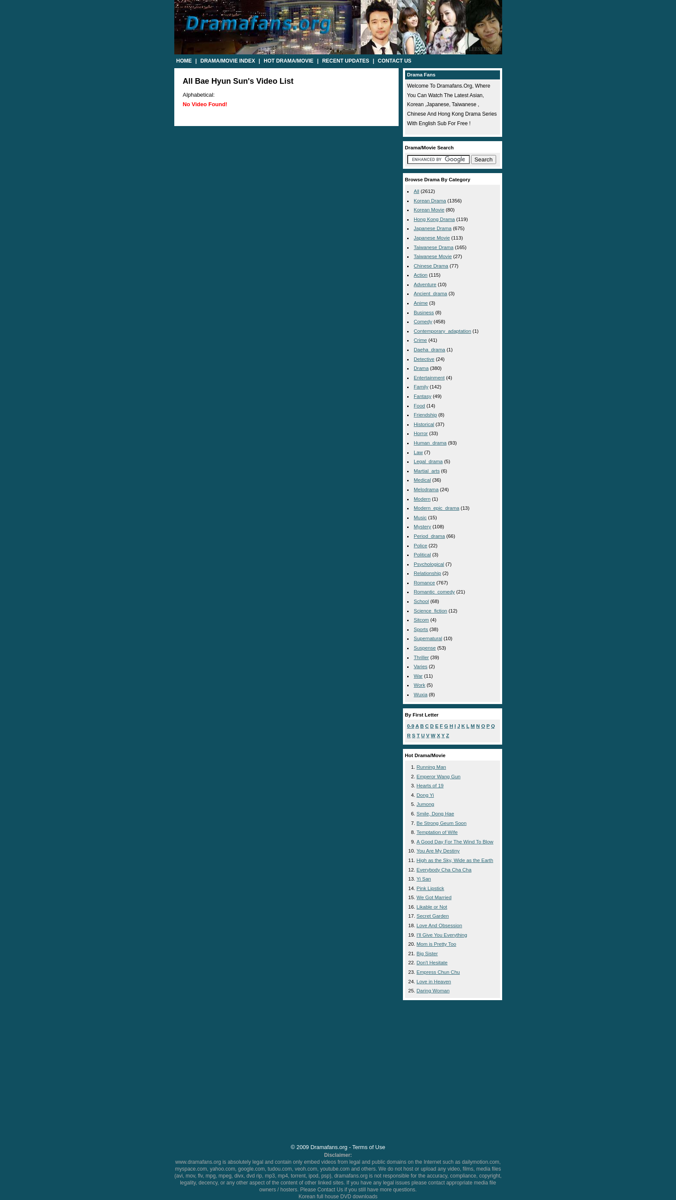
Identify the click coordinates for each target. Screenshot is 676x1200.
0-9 (411, 726)
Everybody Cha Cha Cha (444, 869)
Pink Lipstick (430, 888)
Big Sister (427, 953)
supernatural (428, 638)
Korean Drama (430, 200)
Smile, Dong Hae (435, 813)
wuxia (421, 694)
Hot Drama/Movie (288, 61)
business (424, 312)
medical (422, 480)
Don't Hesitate (432, 962)
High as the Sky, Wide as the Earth (455, 860)
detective (424, 359)
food (419, 405)
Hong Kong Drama (434, 219)
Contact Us (395, 61)
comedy (423, 321)
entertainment (429, 377)
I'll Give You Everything (442, 935)
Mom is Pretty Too (436, 944)
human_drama (430, 442)
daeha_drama (429, 349)
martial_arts (427, 471)
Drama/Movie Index (228, 61)
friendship (425, 414)
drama (421, 368)
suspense (425, 648)
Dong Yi (425, 795)
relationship (427, 573)
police (420, 545)
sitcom (421, 619)
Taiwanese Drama (433, 247)
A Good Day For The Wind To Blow (455, 841)
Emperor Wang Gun (439, 776)
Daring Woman (433, 990)
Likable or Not (432, 906)
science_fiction (430, 610)
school (421, 601)
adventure (425, 284)
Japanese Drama (433, 228)
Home (184, 61)
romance (424, 582)
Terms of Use (368, 1147)
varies (421, 666)
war (418, 676)
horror (421, 433)
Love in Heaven (434, 981)
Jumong (425, 804)
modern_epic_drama (436, 508)
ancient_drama (430, 293)
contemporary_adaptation (442, 331)
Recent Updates (345, 61)
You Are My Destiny (438, 850)
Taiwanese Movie (433, 256)
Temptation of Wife (437, 832)
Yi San (424, 878)
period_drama (429, 536)
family (421, 386)
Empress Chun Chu (438, 972)
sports (421, 629)
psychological (429, 564)
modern (422, 499)
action (421, 275)
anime (421, 303)
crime (420, 340)
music (420, 517)
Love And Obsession (439, 925)
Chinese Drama (431, 265)
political (422, 554)
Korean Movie (429, 209)
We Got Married (434, 897)
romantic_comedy (434, 591)
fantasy (422, 396)
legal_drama (428, 461)
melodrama (426, 489)
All (416, 191)
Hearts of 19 (430, 785)
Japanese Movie (432, 237)
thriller (421, 657)
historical (424, 424)
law (418, 452)
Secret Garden (433, 916)
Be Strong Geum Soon (442, 823)
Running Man (431, 767)
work (419, 685)
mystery (422, 526)
